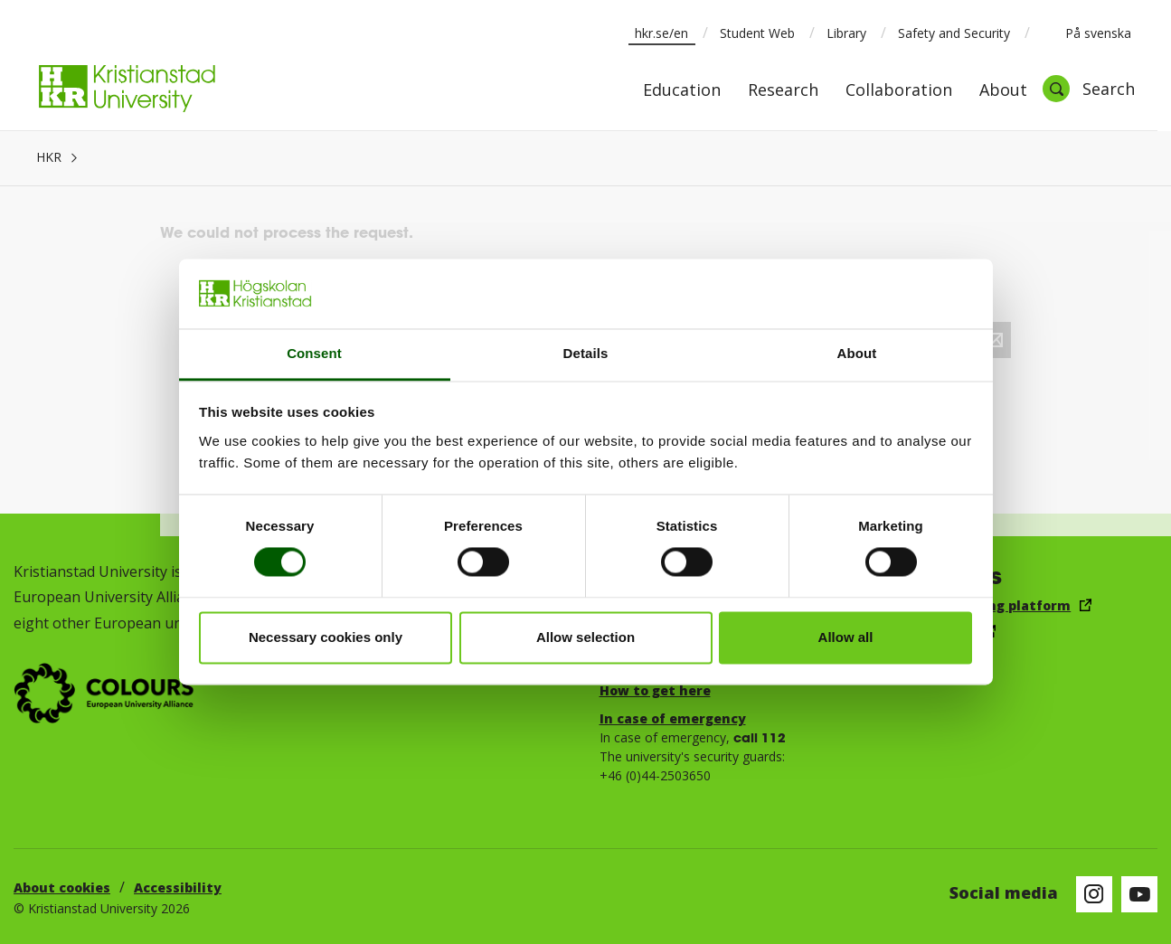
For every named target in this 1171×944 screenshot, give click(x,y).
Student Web (757, 33)
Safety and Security (954, 33)
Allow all (846, 637)
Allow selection (585, 637)
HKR (48, 156)
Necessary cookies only (325, 637)
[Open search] (1088, 88)
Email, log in (933, 631)
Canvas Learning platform (981, 605)
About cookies (62, 887)
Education (682, 90)
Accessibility (178, 887)
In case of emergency (673, 718)
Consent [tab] (314, 353)
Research (783, 90)
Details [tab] (586, 353)
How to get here (655, 690)
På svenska (1086, 32)
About (1003, 90)
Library (846, 33)
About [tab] (857, 353)
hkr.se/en (661, 33)
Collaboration (898, 90)
